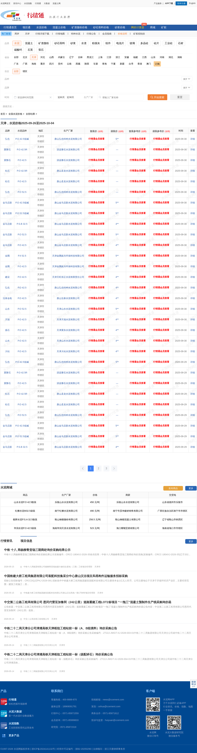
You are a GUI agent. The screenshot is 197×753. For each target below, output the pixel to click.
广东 (16, 63)
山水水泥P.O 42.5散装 (25, 502)
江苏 (109, 57)
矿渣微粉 (43, 43)
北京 (25, 57)
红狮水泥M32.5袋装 (25, 511)
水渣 (83, 43)
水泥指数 (28, 3)
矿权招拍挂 (139, 33)
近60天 (61, 97)
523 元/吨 (95, 528)
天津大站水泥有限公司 (68, 351)
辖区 (25, 71)
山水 (7, 309)
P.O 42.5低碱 (22, 139)
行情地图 (60, 33)
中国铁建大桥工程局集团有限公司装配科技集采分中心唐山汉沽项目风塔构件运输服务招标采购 (66, 576)
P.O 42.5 (22, 160)
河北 (42, 57)
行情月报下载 (42, 33)
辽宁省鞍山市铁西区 (172, 519)
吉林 (80, 57)
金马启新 (7, 202)
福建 (135, 57)
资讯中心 (17, 3)
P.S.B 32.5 (22, 224)
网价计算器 (137, 27)
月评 (27, 33)
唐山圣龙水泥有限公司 (68, 170)
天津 (34, 57)
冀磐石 (7, 149)
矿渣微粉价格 (79, 27)
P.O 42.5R (22, 149)
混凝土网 (56, 3)
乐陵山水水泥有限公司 (66, 502)
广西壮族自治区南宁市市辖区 (172, 511)
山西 (51, 57)
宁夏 (113, 63)
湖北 (171, 57)
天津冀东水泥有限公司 (68, 330)
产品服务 (158, 3)
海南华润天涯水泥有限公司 (66, 528)
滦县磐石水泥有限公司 (68, 149)
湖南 (179, 57)
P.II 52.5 (22, 255)
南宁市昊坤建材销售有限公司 (128, 511)
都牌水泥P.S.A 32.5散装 (25, 519)
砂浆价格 (120, 27)
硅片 (156, 43)
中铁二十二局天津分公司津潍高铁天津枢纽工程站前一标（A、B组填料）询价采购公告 (60, 628)
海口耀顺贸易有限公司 (127, 528)
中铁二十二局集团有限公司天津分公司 (40, 645)
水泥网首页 (5, 3)
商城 (152, 27)
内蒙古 (61, 57)
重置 (179, 97)
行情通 (38, 3)
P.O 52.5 (22, 192)
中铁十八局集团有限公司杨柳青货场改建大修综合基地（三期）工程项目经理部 (58, 567)
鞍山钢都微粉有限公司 (66, 519)
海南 (34, 63)
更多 (191, 488)
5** (117, 139)
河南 (162, 57)
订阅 (157, 64)
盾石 (7, 330)
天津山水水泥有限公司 (68, 309)
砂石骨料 (59, 43)
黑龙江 (90, 57)
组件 (108, 43)
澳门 (148, 63)
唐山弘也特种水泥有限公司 (68, 139)
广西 (25, 63)
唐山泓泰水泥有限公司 (68, 298)
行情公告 (91, 33)
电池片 (120, 43)
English (193, 3)
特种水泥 (75, 33)
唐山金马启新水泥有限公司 (68, 202)
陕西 (87, 63)
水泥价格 (41, 27)
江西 (144, 57)
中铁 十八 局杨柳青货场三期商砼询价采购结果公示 (37, 550)
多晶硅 (144, 43)
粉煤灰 (96, 43)
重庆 (42, 63)
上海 (100, 57)
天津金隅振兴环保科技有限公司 (68, 255)
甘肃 (95, 63)
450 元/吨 (95, 502)
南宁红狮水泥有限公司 (66, 511)
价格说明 (122, 33)
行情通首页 (10, 27)
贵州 (60, 63)
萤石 (41, 49)
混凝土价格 (59, 27)
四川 (51, 63)
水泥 (16, 43)
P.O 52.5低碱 (22, 213)
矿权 (163, 27)
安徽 (126, 57)
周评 (17, 33)
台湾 (131, 63)
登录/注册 (181, 3)
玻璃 (132, 43)
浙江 (118, 57)
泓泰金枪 (7, 298)
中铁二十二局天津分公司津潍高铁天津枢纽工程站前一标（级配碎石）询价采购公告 (58, 654)
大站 (7, 351)
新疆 (122, 63)
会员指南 (106, 33)
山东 (153, 57)
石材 (180, 43)
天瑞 (7, 319)
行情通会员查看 (96, 138)
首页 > (4, 114)
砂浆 (73, 43)
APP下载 (169, 3)
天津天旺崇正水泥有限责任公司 (68, 277)
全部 (16, 57)
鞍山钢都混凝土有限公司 (127, 519)
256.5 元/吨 (95, 519)
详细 (192, 139)
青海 (104, 63)
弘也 (7, 139)
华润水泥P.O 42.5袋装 (25, 528)
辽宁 (71, 57)
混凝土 (29, 43)
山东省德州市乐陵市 (172, 502)
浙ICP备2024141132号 (43, 749)
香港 (139, 63)
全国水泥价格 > (17, 114)
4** (117, 224)
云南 (69, 63)
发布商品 (173, 488)
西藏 (78, 63)
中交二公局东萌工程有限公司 (36, 619)
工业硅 (168, 43)
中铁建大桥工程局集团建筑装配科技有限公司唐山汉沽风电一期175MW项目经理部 (59, 593)
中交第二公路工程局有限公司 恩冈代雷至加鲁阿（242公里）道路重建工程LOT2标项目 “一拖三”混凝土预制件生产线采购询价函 (87, 602)
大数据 (47, 3)
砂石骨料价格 (101, 27)
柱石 (7, 170)
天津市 (97, 567)
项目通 (26, 27)
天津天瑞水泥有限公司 (68, 319)
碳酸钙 (18, 49)
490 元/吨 (95, 511)
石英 (30, 49)
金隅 (7, 255)
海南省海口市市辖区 (172, 528)
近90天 (70, 97)
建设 (7, 277)
